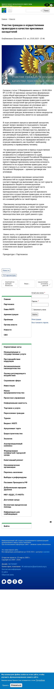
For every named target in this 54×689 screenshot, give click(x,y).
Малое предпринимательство (14, 391)
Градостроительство (13, 433)
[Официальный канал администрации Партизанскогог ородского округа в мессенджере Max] (4, 581)
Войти (6, 526)
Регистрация (36, 319)
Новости (12, 19)
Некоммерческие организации (12, 466)
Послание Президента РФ (15, 482)
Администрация (11, 314)
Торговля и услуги (12, 408)
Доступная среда (11, 499)
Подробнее (40, 680)
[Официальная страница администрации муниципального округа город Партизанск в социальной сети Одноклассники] (15, 581)
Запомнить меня (39, 309)
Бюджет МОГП (10, 423)
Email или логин (38, 293)
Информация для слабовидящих (12, 513)
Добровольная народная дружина (15, 488)
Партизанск (9, 304)
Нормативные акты (12, 347)
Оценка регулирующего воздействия (15, 374)
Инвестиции (9, 385)
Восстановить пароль (40, 322)
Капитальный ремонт (13, 460)
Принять (5, 685)
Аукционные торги (12, 428)
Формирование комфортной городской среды (14, 452)
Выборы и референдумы (15, 477)
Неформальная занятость (15, 403)
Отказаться (16, 685)
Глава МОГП (9, 309)
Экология (8, 438)
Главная (4, 19)
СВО (6, 334)
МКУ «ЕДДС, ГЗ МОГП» (14, 494)
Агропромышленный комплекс (13, 444)
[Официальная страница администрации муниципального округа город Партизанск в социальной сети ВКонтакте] (9, 581)
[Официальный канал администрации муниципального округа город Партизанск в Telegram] (20, 581)
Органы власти (10, 324)
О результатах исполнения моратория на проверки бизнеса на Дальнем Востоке (8, 283)
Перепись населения (13, 472)
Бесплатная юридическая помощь (15, 505)
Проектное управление (14, 398)
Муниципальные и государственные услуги (15, 353)
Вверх (26, 284)
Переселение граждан (14, 413)
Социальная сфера (12, 380)
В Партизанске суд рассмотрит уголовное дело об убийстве (44, 283)
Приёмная (8, 319)
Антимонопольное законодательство (12, 367)
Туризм (7, 418)
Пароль (34, 301)
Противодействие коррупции (12, 360)
